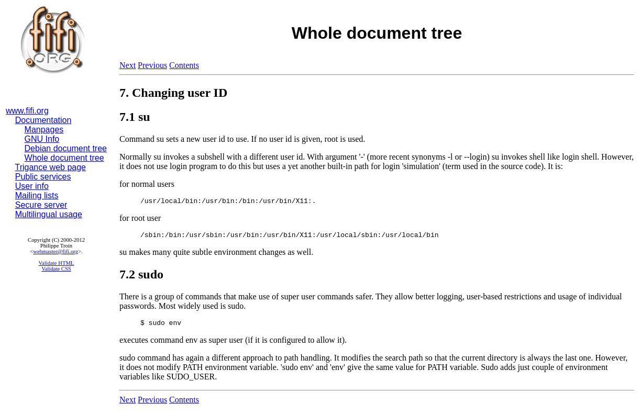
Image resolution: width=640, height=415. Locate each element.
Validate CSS (56, 269)
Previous (152, 65)
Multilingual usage (48, 214)
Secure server (41, 204)
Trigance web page (50, 167)
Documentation (43, 120)
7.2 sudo (141, 277)
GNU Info (42, 138)
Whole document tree (64, 157)
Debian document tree (66, 148)
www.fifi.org (27, 110)
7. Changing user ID (173, 92)
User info (32, 186)
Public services (43, 176)
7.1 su (134, 117)
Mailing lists (37, 195)
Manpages (44, 129)
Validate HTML (56, 263)
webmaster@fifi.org (55, 251)
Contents (184, 65)
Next (127, 65)
